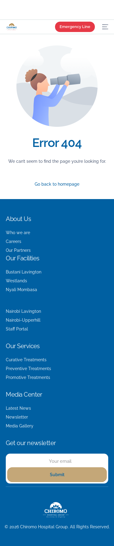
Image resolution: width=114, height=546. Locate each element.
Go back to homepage (57, 184)
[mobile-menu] (104, 26)
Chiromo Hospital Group (44, 526)
